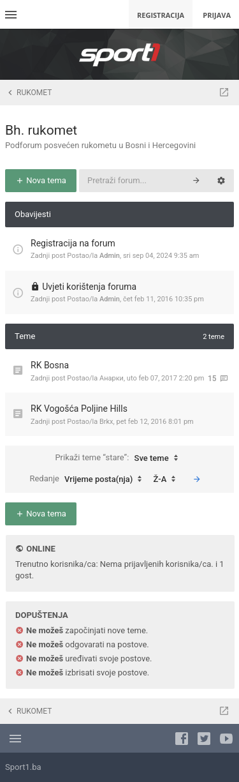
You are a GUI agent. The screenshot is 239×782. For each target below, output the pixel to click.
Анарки (111, 378)
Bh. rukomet (41, 130)
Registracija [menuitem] (160, 15)
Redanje (88, 479)
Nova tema (40, 180)
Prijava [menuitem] (217, 15)
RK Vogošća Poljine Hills (79, 408)
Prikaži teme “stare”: (119, 458)
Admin (109, 256)
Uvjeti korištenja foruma (89, 287)
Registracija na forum (73, 243)
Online (40, 548)
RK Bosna (50, 365)
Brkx (106, 421)
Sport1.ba (23, 767)
